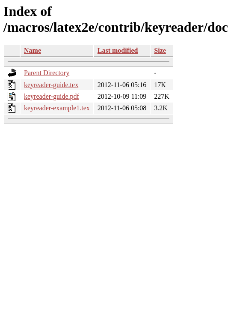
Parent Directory (46, 72)
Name (32, 50)
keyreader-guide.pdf (51, 96)
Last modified (118, 50)
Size (160, 50)
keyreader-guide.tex (51, 84)
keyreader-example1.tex (57, 108)
